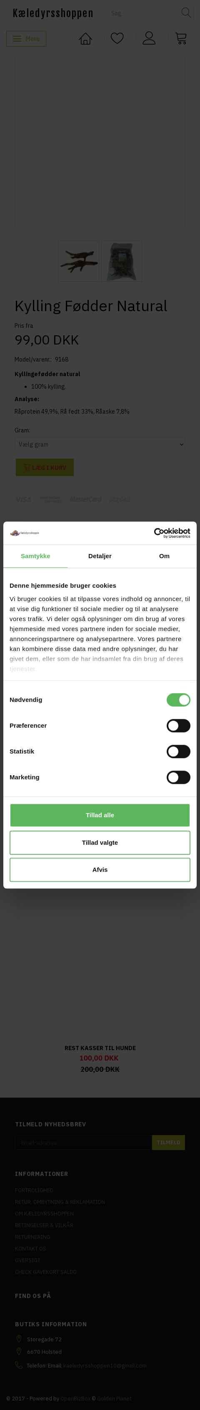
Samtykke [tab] (35, 555)
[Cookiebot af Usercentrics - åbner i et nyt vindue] (154, 533)
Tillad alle (100, 815)
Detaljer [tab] (100, 555)
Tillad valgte (100, 842)
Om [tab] (164, 555)
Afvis (100, 869)
